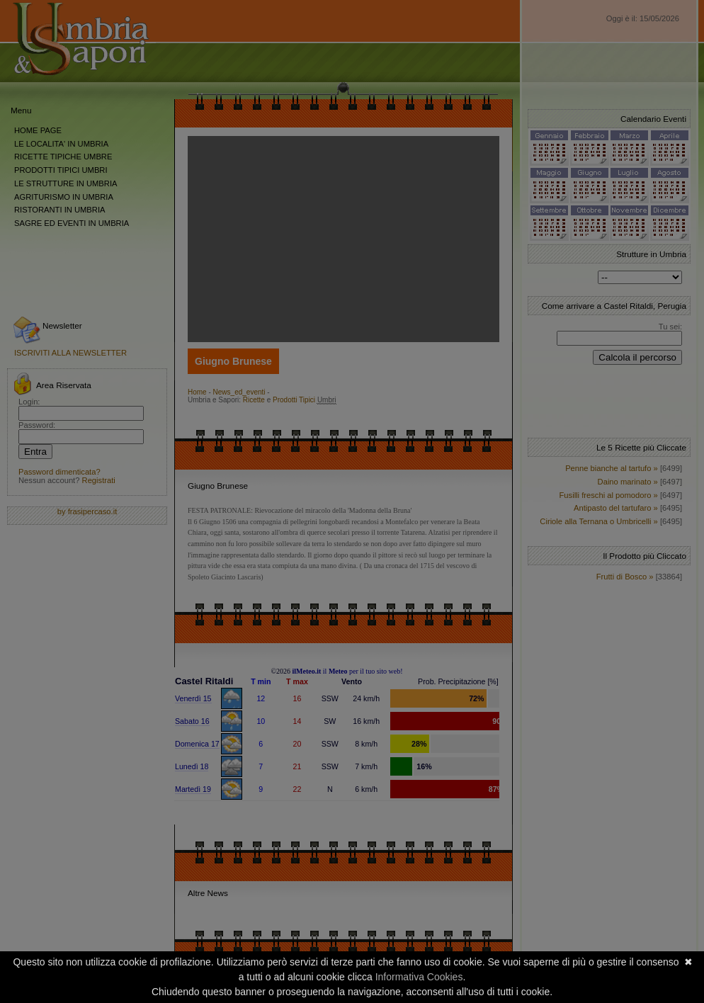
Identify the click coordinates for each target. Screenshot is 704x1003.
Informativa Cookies (419, 976)
